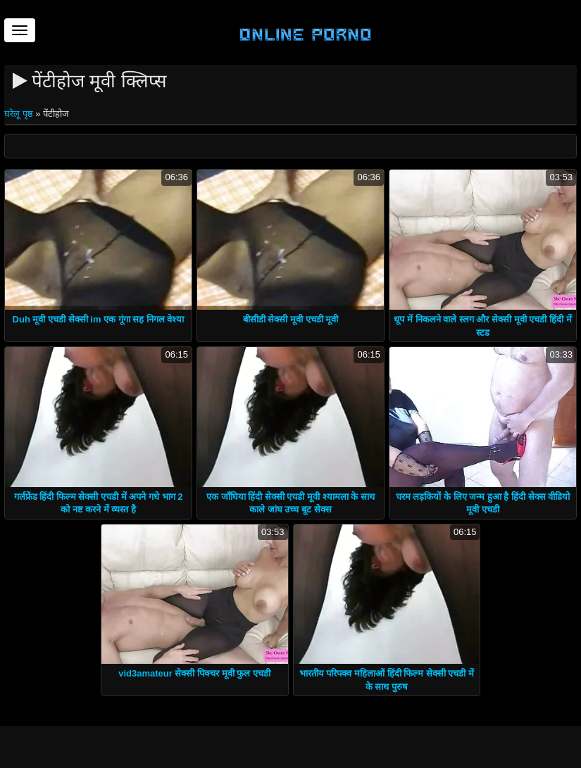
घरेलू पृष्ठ (19, 113)
